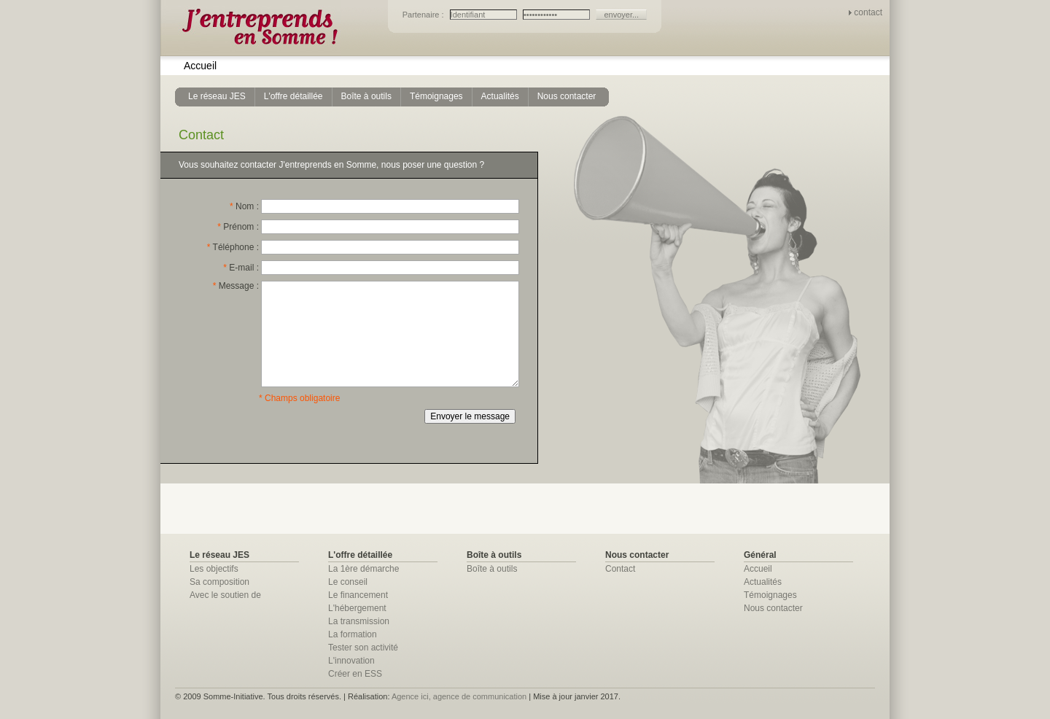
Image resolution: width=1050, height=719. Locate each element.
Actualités (763, 582)
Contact (620, 569)
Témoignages (770, 595)
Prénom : (238, 227)
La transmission (358, 621)
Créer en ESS (355, 674)
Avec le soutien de (225, 595)
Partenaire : (424, 14)
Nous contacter (773, 608)
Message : (236, 286)
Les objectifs (214, 569)
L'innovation (351, 661)
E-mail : (241, 268)
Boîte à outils (492, 569)
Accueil (200, 65)
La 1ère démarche (363, 569)
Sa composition (219, 582)
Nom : (244, 206)
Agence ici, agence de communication (459, 696)
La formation (352, 634)
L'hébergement (357, 608)
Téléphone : (233, 247)
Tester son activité (363, 647)
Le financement (358, 595)
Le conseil (348, 582)
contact (868, 12)
